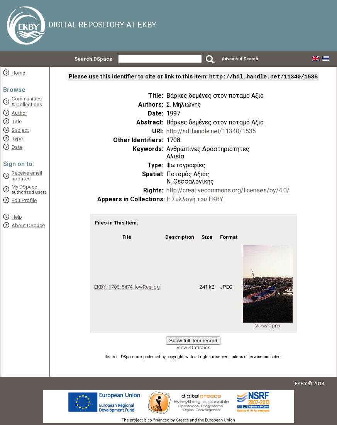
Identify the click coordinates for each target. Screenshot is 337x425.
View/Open (267, 326)
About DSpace (28, 225)
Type (17, 138)
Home (18, 73)
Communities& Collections (27, 101)
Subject (20, 130)
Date (17, 147)
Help (17, 217)
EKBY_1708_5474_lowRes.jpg (127, 288)
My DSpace (24, 187)
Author (19, 113)
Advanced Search (240, 58)
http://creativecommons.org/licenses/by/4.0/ (228, 191)
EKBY (301, 384)
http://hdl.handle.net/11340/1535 (211, 132)
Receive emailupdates (27, 176)
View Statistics (193, 348)
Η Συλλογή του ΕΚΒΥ (194, 200)
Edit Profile (24, 200)
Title (17, 121)
